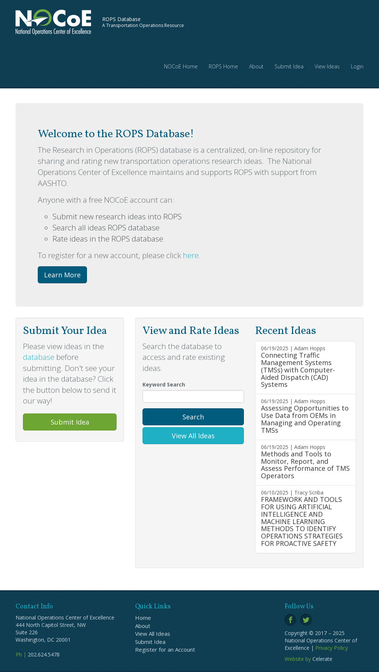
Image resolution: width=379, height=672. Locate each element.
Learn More (62, 274)
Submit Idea (289, 66)
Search (193, 416)
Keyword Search (163, 384)
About (256, 66)
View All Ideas (193, 435)
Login (357, 66)
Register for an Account (165, 649)
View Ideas (327, 66)
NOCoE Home (181, 66)
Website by (298, 658)
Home (143, 617)
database (38, 357)
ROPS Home (223, 66)
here (191, 255)
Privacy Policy (331, 647)
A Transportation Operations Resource (143, 22)
